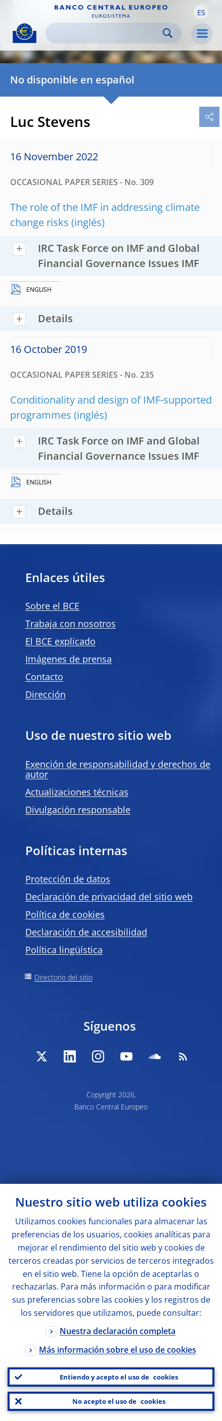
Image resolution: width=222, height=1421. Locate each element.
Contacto (44, 677)
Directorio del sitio (63, 977)
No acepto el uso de (118, 1401)
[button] (201, 11)
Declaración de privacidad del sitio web (109, 897)
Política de (65, 914)
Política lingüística (64, 950)
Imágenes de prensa (68, 659)
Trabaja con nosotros (70, 623)
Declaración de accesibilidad (86, 932)
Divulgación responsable (77, 810)
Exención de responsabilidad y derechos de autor (117, 769)
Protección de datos (67, 879)
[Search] (105, 33)
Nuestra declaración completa (117, 1331)
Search (167, 33)
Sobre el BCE (52, 606)
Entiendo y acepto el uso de (119, 1377)
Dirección (45, 694)
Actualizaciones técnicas (76, 792)
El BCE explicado (60, 641)
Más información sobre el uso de (117, 1349)
